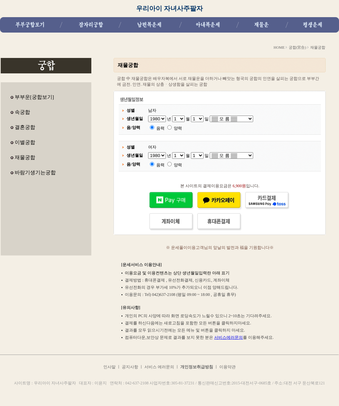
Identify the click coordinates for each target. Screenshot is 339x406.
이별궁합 (25, 142)
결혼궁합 (25, 127)
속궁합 (22, 112)
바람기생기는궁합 (35, 172)
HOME (279, 47)
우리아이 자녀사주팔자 (169, 8)
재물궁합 (25, 157)
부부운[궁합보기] (34, 97)
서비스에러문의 (228, 337)
